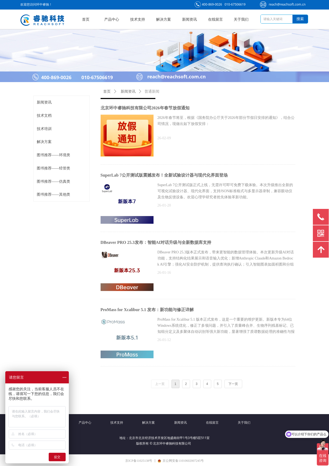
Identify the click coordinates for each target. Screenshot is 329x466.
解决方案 (44, 142)
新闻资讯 (44, 102)
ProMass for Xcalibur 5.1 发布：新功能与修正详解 (147, 309)
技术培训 (44, 129)
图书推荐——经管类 (53, 168)
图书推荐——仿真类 (53, 181)
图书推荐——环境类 (53, 155)
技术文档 (44, 116)
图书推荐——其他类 (53, 194)
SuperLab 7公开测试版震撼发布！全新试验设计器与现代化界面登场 (164, 175)
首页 (107, 91)
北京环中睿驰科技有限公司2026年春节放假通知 (145, 108)
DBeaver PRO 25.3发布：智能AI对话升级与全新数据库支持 (156, 242)
